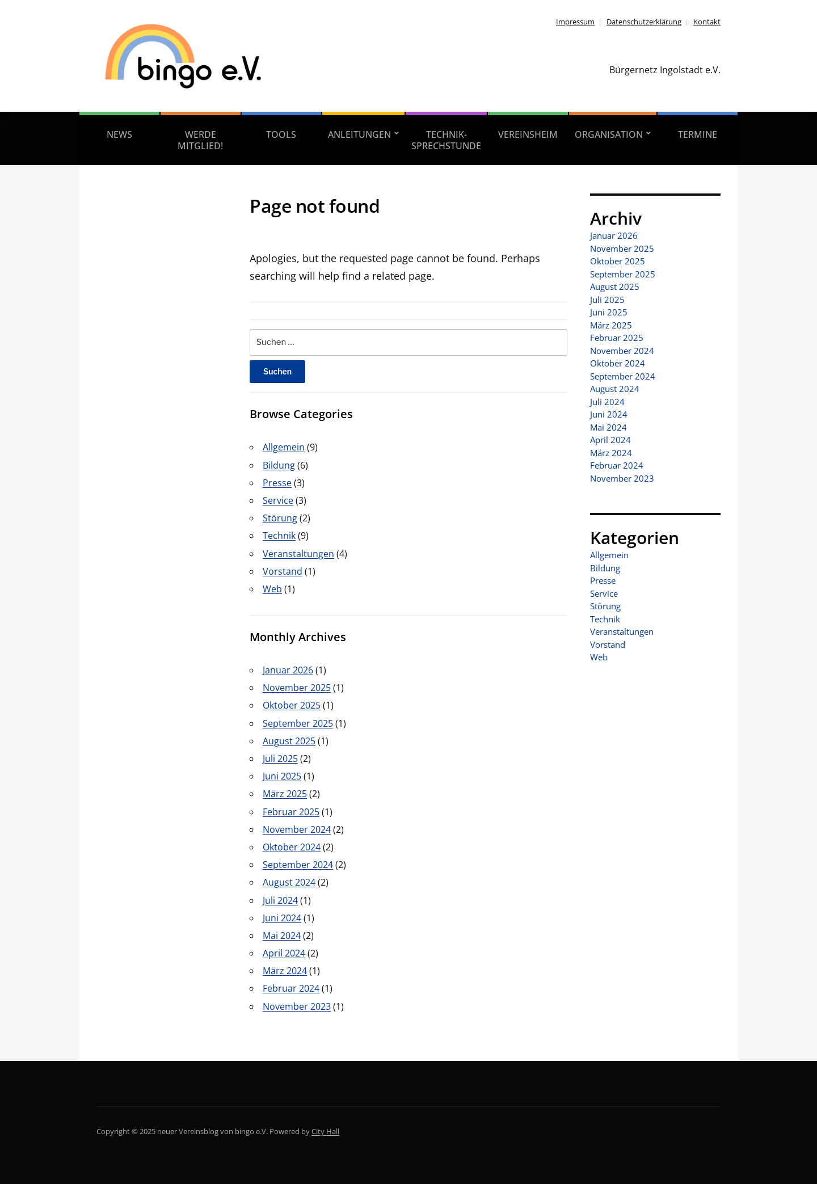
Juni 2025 (282, 776)
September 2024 (298, 864)
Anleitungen (359, 134)
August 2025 (289, 741)
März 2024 (285, 970)
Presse (277, 483)
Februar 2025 (291, 812)
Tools (281, 134)
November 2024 (297, 829)
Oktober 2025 (292, 705)
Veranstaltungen (298, 553)
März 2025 (285, 793)
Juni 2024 (282, 918)
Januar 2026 (288, 670)
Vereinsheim (528, 134)
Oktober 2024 (292, 847)
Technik (279, 535)
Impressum (575, 21)
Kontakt (707, 21)
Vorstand (282, 571)
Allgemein (284, 447)
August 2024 (289, 882)
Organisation (609, 134)
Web (272, 589)
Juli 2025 (280, 758)
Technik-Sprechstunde (446, 140)
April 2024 (284, 953)
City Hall (325, 1131)
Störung (280, 518)
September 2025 (298, 723)
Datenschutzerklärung (644, 21)
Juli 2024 (280, 900)
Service (278, 500)
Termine (697, 134)
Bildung (279, 465)
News (119, 134)
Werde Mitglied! (200, 140)
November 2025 (297, 687)
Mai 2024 (282, 935)
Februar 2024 (291, 988)
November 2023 (297, 1006)
